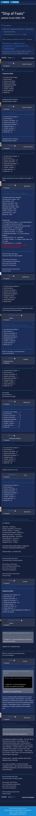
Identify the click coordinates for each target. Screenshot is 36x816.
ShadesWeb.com (22, 814)
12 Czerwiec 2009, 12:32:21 (8, 323)
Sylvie (24, 34)
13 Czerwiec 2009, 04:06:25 (8, 481)
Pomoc (10, 808)
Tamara (10, 358)
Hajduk (10, 580)
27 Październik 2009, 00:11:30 (9, 666)
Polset (10, 276)
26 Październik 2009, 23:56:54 (9, 628)
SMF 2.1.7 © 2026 (14, 812)
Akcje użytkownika (28, 58)
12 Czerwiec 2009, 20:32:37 (8, 443)
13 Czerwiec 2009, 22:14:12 (8, 517)
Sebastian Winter (14, 315)
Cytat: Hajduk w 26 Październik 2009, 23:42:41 (17, 633)
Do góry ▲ (24, 808)
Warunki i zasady (17, 808)
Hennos (11, 145)
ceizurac (11, 185)
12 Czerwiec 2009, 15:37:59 (8, 366)
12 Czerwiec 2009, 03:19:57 (8, 152)
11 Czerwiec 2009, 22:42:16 (8, 112)
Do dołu (4, 57)
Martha (10, 435)
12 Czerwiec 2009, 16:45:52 (8, 407)
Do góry (4, 797)
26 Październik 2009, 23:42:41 (9, 587)
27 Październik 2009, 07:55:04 (9, 723)
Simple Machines (22, 812)
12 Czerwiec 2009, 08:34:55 (8, 191)
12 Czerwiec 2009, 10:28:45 (8, 282)
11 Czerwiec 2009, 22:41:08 (9, 69)
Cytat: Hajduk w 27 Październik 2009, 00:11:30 (17, 729)
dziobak (11, 401)
